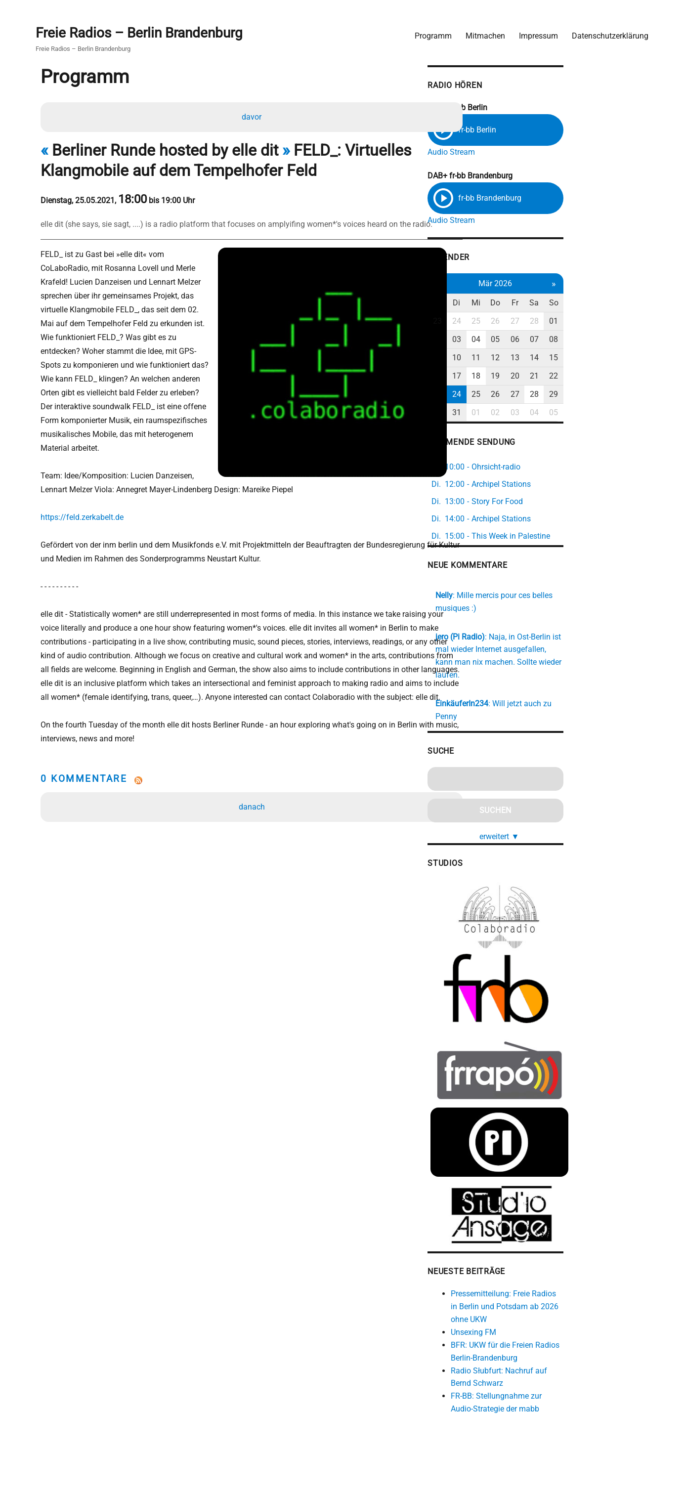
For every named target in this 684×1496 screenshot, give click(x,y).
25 (543, 322)
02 (500, 340)
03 (521, 340)
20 (585, 376)
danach (253, 792)
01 (628, 322)
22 (628, 376)
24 (521, 322)
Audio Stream (514, 149)
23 (500, 322)
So (628, 303)
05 (564, 340)
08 (628, 340)
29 (628, 394)
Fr (585, 303)
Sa (606, 303)
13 (585, 358)
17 (521, 376)
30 (500, 413)
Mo (501, 303)
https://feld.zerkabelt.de (86, 489)
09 (500, 358)
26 (564, 322)
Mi (543, 303)
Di (522, 303)
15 (628, 358)
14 (606, 358)
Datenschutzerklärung (606, 32)
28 (606, 322)
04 (543, 340)
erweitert (568, 809)
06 (585, 340)
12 (564, 358)
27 (585, 322)
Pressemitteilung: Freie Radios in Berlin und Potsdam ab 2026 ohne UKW (572, 1304)
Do (564, 303)
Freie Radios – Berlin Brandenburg (143, 30)
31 (521, 413)
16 (500, 376)
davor (253, 116)
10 (521, 358)
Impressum (534, 32)
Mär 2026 (564, 284)
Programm (429, 32)
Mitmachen (481, 32)
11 (543, 358)
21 (606, 376)
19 (564, 376)
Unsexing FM (536, 1329)
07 (606, 340)
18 (543, 376)
